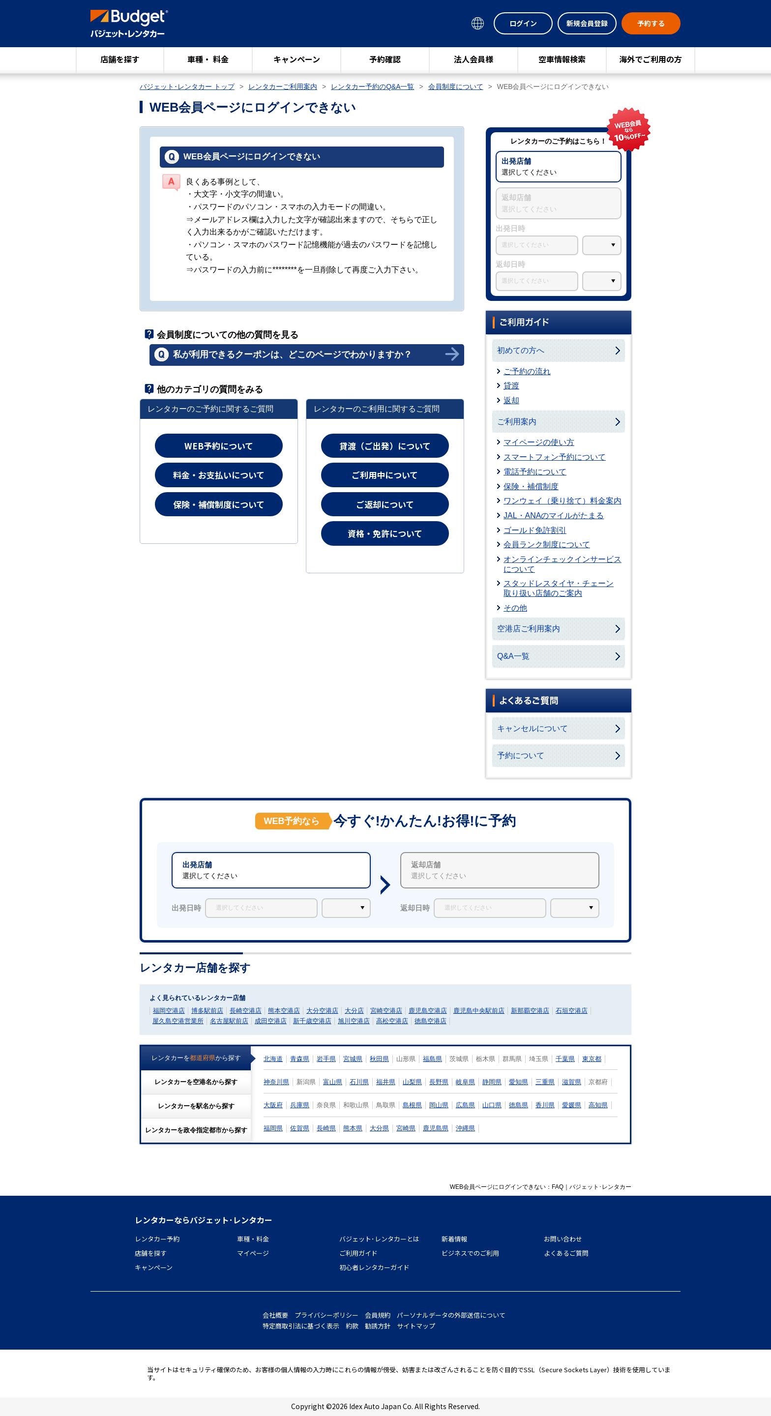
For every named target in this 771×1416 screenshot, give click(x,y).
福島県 (432, 1058)
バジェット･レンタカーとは (379, 1238)
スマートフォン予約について (555, 457)
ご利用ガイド (358, 1253)
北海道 (273, 1058)
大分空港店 (322, 1010)
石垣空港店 (572, 1010)
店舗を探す (120, 59)
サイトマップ (416, 1325)
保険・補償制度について (219, 504)
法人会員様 (473, 59)
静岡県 (492, 1082)
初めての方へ (520, 350)
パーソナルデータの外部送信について (451, 1315)
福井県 (385, 1082)
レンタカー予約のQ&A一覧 (372, 86)
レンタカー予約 (157, 1238)
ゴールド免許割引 (535, 530)
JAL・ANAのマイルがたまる (554, 515)
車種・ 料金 (208, 59)
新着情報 (454, 1238)
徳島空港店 (430, 1021)
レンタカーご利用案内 (282, 86)
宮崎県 (405, 1128)
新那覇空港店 (530, 1010)
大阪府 (273, 1105)
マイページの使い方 (539, 442)
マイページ (253, 1253)
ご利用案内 (516, 421)
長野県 (438, 1082)
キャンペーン (296, 59)
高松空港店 (392, 1021)
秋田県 (379, 1058)
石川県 (359, 1082)
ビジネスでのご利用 (470, 1253)
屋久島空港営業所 (178, 1021)
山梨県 (412, 1082)
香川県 (545, 1105)
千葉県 (565, 1058)
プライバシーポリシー (326, 1315)
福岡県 (273, 1128)
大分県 (379, 1128)
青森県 (299, 1058)
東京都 (591, 1058)
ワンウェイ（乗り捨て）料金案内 (563, 501)
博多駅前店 (207, 1010)
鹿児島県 (435, 1128)
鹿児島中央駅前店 (478, 1010)
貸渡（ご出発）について (385, 446)
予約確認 (385, 59)
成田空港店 (271, 1021)
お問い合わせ (563, 1238)
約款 (352, 1325)
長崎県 (326, 1128)
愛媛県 (571, 1105)
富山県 (332, 1082)
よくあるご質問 (566, 1253)
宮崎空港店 (386, 1010)
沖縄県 (465, 1128)
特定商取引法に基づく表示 (301, 1325)
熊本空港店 (284, 1010)
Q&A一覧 (513, 656)
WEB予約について (218, 446)
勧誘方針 (377, 1325)
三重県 (545, 1082)
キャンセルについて (532, 728)
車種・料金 (253, 1238)
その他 (515, 608)
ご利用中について (385, 475)
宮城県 (352, 1058)
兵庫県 (299, 1105)
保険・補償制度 (531, 486)
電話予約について (535, 472)
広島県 (465, 1105)
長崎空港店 (246, 1010)
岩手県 (326, 1058)
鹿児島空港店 (428, 1010)
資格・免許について (385, 533)
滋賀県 (571, 1082)
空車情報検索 (562, 59)
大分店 (354, 1010)
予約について (520, 755)
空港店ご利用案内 (528, 628)
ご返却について (385, 504)
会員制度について (455, 86)
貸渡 (511, 386)
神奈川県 (276, 1082)
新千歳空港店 (312, 1021)
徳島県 (518, 1105)
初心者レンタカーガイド (374, 1267)
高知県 (598, 1105)
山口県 (492, 1105)
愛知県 (518, 1082)
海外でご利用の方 (650, 59)
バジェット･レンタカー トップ (187, 86)
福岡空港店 (169, 1010)
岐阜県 (465, 1082)
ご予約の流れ (527, 371)
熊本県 (352, 1128)
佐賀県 (299, 1128)
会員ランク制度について (547, 544)
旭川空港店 (354, 1021)
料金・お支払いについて (219, 475)
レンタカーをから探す (196, 1058)
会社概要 (275, 1315)
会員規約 (377, 1315)
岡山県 (438, 1105)
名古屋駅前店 (229, 1021)
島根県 (412, 1105)
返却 (511, 400)
